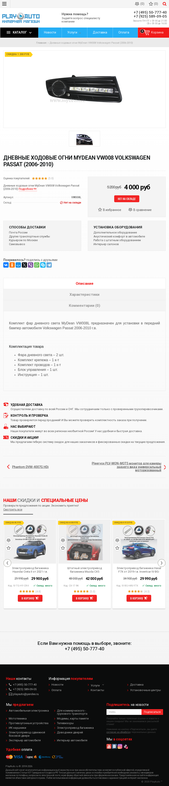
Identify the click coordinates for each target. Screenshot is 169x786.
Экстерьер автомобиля (25, 740)
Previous (7, 563)
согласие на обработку (119, 732)
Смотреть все (12, 509)
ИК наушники (17, 727)
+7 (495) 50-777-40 (150, 12)
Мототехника (18, 718)
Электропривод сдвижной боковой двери (27, 734)
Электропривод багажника (75, 727)
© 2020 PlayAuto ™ (151, 781)
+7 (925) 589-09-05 (150, 16)
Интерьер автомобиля (72, 740)
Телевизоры (65, 723)
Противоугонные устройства (28, 723)
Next (161, 563)
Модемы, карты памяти (73, 718)
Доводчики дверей (70, 732)
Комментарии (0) (84, 305)
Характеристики (84, 294)
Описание (85, 283)
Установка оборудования (118, 227)
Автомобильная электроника (29, 710)
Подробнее (26, 188)
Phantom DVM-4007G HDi (30, 467)
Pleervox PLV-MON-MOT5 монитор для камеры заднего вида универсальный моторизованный (126, 467)
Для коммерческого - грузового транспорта (72, 712)
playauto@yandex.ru (24, 694)
